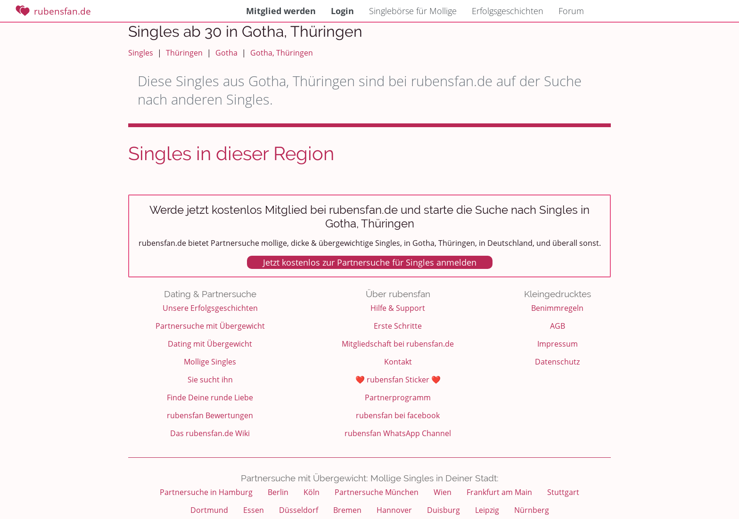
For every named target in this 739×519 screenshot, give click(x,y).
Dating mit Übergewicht (210, 344)
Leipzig (487, 510)
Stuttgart (563, 492)
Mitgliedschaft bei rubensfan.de (398, 344)
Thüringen (184, 53)
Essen (253, 510)
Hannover (394, 510)
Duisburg (443, 510)
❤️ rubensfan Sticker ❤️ (398, 379)
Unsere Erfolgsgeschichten (210, 308)
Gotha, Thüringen (281, 53)
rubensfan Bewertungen (210, 415)
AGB (557, 326)
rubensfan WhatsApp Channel (398, 433)
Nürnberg (531, 510)
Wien (443, 492)
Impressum (557, 344)
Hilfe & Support (397, 308)
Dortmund (209, 510)
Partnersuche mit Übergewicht (210, 326)
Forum (571, 10)
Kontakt (398, 362)
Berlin (278, 492)
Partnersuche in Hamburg (206, 492)
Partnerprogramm (398, 397)
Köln (312, 492)
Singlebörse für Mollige (413, 10)
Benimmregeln (557, 308)
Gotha (226, 53)
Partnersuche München (377, 492)
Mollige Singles (210, 362)
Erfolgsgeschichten (507, 10)
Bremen (347, 510)
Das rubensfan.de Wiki (210, 433)
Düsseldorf (298, 510)
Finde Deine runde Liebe (210, 397)
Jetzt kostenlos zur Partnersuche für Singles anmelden (369, 262)
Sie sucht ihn (210, 379)
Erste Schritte (398, 326)
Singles (140, 53)
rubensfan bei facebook (398, 415)
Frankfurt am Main (499, 492)
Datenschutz (557, 362)
